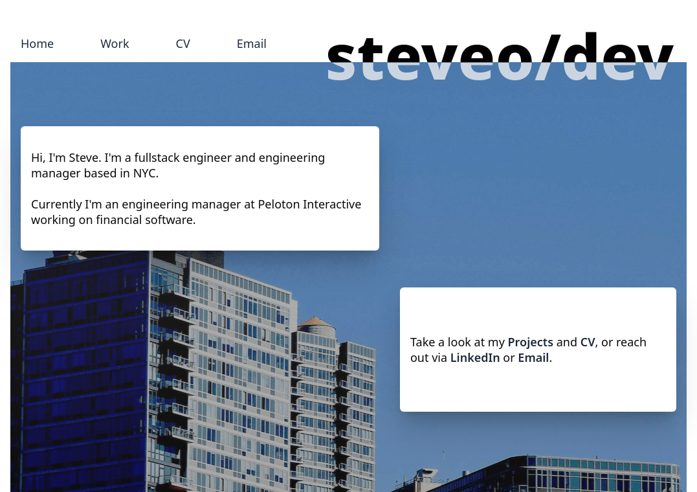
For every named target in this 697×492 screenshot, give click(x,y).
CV (183, 43)
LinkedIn (475, 357)
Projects (530, 342)
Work (114, 43)
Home (37, 43)
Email (252, 43)
